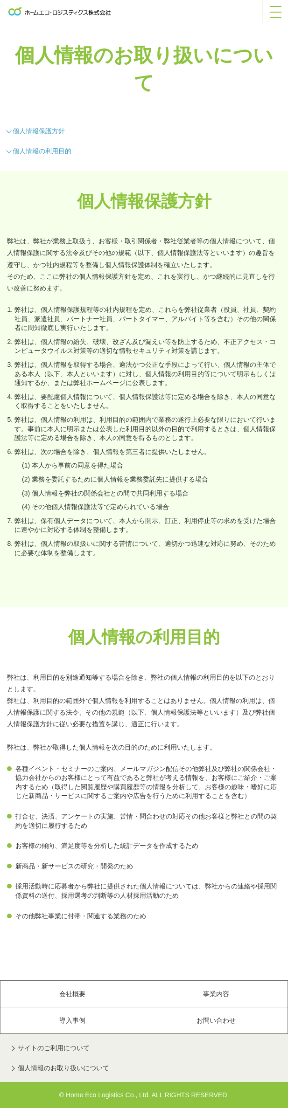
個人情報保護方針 (39, 131)
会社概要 (72, 994)
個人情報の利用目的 (42, 151)
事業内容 (216, 994)
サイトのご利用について (54, 1048)
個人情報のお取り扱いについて (63, 1068)
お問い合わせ (216, 1020)
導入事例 (72, 1020)
